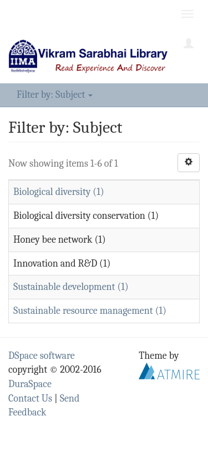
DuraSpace (30, 384)
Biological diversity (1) (58, 192)
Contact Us (30, 398)
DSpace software (41, 356)
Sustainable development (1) (71, 287)
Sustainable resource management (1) (89, 311)
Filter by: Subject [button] (55, 95)
